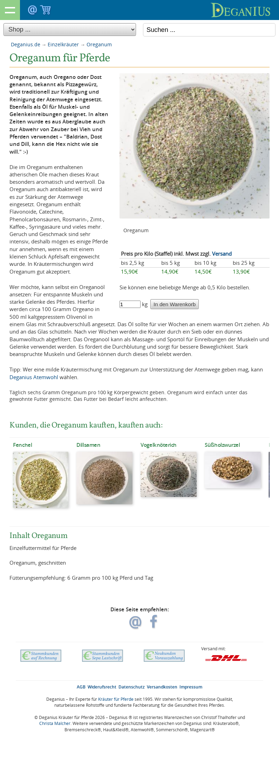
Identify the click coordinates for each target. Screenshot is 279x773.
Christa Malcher (54, 723)
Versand (222, 253)
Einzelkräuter (63, 44)
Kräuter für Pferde (116, 699)
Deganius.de (25, 44)
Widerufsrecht (102, 687)
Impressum (190, 687)
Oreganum (99, 44)
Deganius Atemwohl (33, 377)
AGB (81, 687)
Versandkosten (162, 687)
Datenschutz (131, 687)
